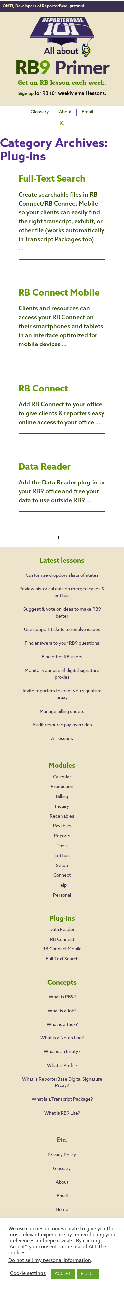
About (66, 111)
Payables (62, 821)
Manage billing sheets (62, 704)
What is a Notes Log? (62, 1036)
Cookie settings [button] (28, 1273)
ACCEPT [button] (63, 1274)
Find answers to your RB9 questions (62, 636)
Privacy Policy (62, 1153)
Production (62, 780)
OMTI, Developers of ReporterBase (36, 5)
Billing (62, 790)
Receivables (62, 810)
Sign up (26, 92)
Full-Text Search (54, 176)
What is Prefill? (62, 1064)
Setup (62, 861)
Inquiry (62, 800)
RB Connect (45, 386)
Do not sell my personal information (49, 1260)
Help (62, 882)
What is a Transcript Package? (62, 1097)
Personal (62, 892)
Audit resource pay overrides (62, 718)
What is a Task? (62, 1023)
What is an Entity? (62, 1050)
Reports (62, 831)
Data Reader (46, 464)
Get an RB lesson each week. (62, 82)
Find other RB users (62, 650)
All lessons (62, 732)
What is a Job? (62, 1009)
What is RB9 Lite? (62, 1111)
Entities (62, 851)
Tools (62, 841)
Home (62, 1208)
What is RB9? (62, 995)
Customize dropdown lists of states (62, 568)
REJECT (88, 1274)
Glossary (39, 111)
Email (88, 111)
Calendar (62, 770)
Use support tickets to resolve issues (62, 623)
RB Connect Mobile (61, 290)
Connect (62, 871)
